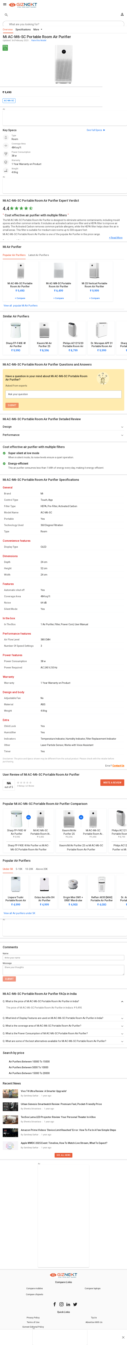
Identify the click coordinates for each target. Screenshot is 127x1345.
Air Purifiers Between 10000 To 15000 (29, 1061)
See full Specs (94, 130)
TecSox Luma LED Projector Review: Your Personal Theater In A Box (58, 1117)
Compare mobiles (34, 1288)
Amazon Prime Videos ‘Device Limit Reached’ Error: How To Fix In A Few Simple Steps (68, 1130)
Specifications (23, 29)
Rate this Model (38, 40)
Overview (8, 29)
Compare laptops (93, 1288)
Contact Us (118, 765)
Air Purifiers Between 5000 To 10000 (28, 1067)
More (37, 29)
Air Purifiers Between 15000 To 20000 (29, 1073)
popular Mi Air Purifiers (25, 305)
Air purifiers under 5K (24, 913)
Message (7, 963)
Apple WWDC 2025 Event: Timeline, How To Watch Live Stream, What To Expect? (64, 1143)
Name (5, 953)
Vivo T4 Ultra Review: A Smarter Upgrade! (44, 1091)
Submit (9, 979)
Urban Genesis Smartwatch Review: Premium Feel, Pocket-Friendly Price (61, 1104)
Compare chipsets (34, 1294)
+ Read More (116, 237)
